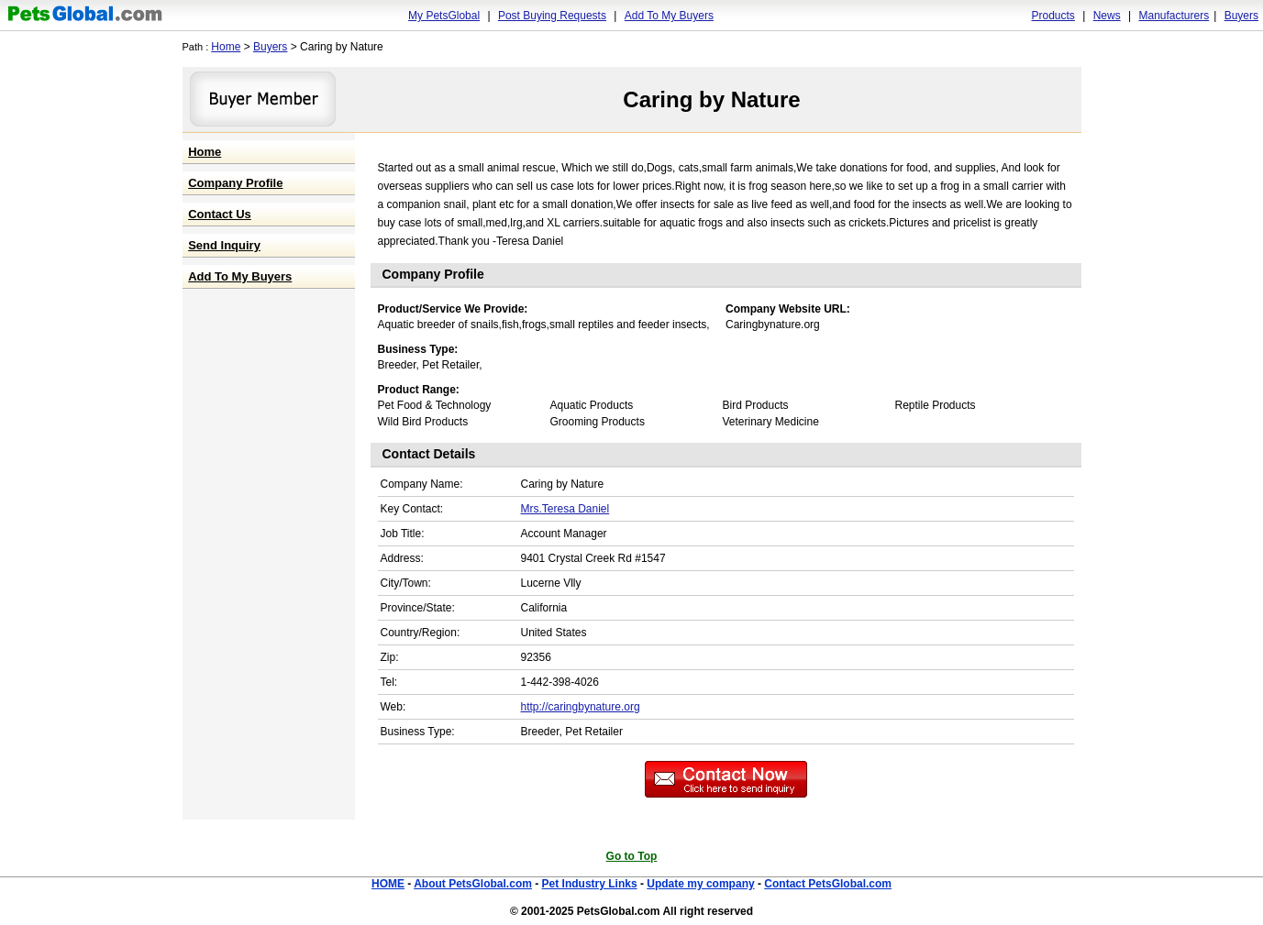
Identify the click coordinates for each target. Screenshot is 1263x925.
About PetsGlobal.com (473, 883)
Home (225, 46)
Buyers (1241, 15)
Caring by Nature (711, 99)
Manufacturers (1173, 15)
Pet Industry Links (589, 883)
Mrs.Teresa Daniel (565, 508)
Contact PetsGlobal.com (828, 883)
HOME (387, 883)
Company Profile (235, 183)
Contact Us (219, 214)
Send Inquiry (224, 245)
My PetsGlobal (444, 15)
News (1107, 15)
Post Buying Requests (552, 15)
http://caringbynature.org (580, 706)
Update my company (700, 883)
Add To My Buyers (669, 15)
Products (1053, 15)
